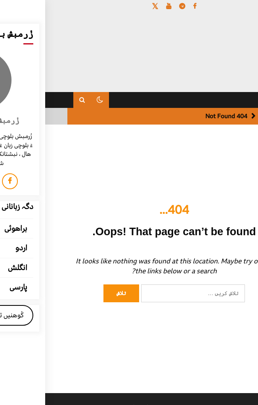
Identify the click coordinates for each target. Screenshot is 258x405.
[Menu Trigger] (234, 17)
